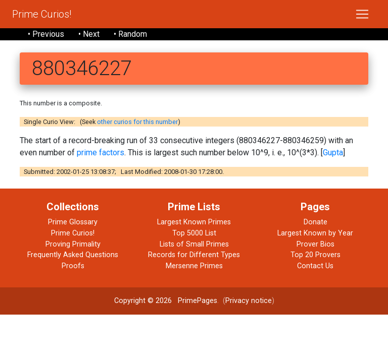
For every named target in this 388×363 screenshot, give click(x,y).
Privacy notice (248, 300)
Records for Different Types (194, 255)
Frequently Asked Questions (72, 255)
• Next (89, 34)
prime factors (100, 152)
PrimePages (197, 300)
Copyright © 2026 (143, 300)
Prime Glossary (73, 222)
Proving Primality (73, 244)
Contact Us (315, 266)
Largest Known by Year (315, 233)
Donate (315, 222)
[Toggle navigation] (362, 14)
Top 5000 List (194, 233)
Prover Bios (315, 244)
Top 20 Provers (315, 255)
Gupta (333, 152)
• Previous (46, 34)
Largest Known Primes (194, 222)
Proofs (73, 266)
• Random (130, 34)
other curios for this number (137, 122)
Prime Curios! (41, 14)
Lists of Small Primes (194, 244)
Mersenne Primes (194, 266)
